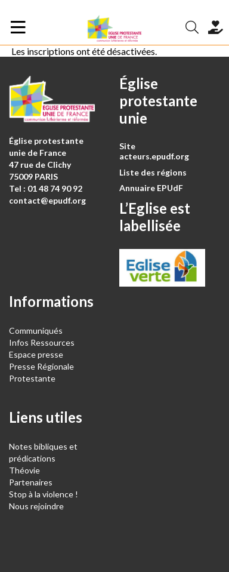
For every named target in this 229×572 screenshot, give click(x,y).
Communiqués (36, 330)
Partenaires (30, 482)
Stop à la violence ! (43, 494)
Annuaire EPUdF (151, 188)
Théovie (24, 470)
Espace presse (36, 354)
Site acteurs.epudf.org (154, 151)
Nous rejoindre (36, 506)
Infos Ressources (42, 342)
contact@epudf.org (47, 200)
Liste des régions (153, 172)
